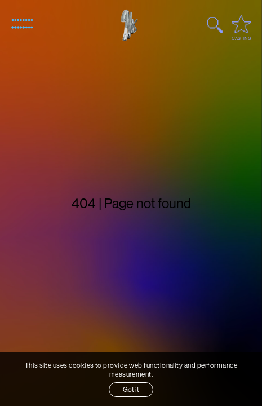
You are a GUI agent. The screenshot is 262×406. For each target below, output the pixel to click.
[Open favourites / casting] (241, 24)
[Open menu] (22, 24)
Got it (131, 389)
